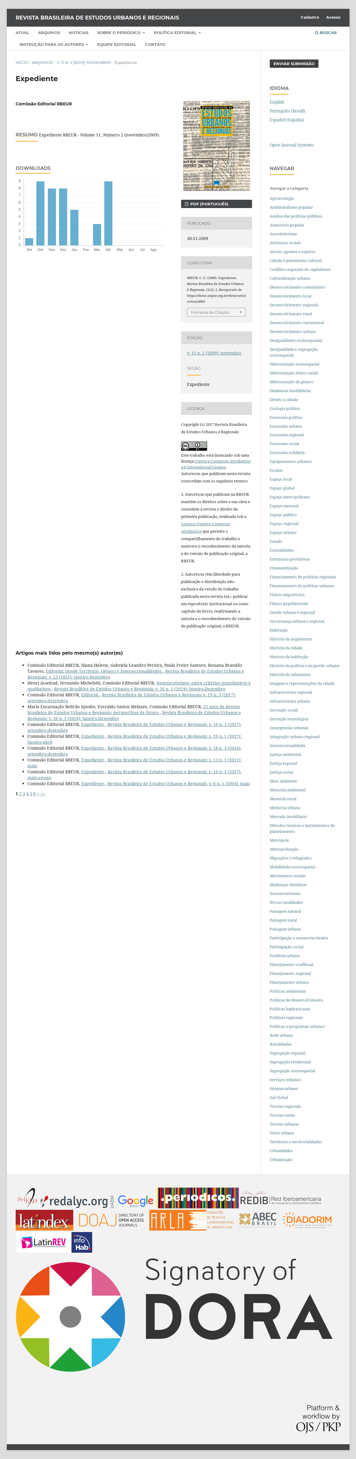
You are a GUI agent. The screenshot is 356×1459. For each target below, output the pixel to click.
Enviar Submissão (294, 63)
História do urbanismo (290, 674)
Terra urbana (282, 1133)
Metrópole (279, 840)
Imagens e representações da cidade (302, 683)
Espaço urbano (283, 532)
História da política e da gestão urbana (304, 665)
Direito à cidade (284, 399)
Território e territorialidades (296, 1141)
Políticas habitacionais (290, 1009)
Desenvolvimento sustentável (297, 322)
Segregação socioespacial (292, 1070)
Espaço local (281, 479)
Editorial (90, 695)
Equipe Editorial (116, 44)
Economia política (286, 417)
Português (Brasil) (287, 111)
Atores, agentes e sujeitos (293, 251)
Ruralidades (281, 1044)
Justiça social (281, 772)
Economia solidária (287, 452)
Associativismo (283, 233)
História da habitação (289, 656)
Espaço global (282, 488)
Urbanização (281, 1159)
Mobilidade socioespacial (292, 866)
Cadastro (310, 17)
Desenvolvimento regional (294, 304)
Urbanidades (281, 1150)
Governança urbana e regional (297, 621)
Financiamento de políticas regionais (303, 576)
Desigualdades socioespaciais (296, 340)
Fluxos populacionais (289, 603)
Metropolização (284, 849)
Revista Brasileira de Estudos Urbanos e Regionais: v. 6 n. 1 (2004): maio (179, 783)
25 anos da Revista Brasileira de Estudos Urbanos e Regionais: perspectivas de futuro (133, 709)
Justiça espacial (283, 763)
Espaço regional (284, 523)
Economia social (285, 443)
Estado (276, 541)
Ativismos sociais (286, 242)
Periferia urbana (285, 955)
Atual (22, 32)
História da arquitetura (291, 639)
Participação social (286, 946)
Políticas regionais (286, 1017)
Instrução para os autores (52, 44)
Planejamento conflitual (291, 964)
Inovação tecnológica (289, 719)
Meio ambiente (283, 781)
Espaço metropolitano (290, 497)
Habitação (279, 630)
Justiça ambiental (285, 754)
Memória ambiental (287, 790)
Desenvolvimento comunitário (297, 287)
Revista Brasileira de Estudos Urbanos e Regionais (97, 18)
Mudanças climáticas (288, 884)
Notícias (78, 32)
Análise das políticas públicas (296, 216)
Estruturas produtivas (290, 559)
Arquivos (49, 32)
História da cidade (286, 647)
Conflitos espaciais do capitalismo (300, 269)
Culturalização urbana (290, 278)
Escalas (276, 470)
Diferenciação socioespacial (294, 364)
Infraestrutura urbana (290, 701)
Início (22, 62)
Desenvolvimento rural (291, 313)
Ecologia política (285, 408)
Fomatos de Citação (210, 312)
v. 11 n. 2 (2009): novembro (84, 62)
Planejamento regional (290, 973)
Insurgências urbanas (289, 727)
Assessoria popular (287, 225)
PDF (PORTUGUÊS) (208, 204)
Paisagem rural (283, 920)
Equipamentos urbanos (291, 461)
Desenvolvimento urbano (293, 331)
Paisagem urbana (285, 929)
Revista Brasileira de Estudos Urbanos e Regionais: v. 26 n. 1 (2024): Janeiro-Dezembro (139, 689)
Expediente (93, 724)
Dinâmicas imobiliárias (290, 390)
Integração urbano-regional (295, 736)
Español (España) (287, 120)
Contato (155, 44)
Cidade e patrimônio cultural (296, 260)
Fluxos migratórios (287, 594)
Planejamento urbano (290, 982)
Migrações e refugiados (291, 858)
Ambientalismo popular (291, 207)
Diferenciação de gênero (291, 381)
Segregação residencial (290, 1062)
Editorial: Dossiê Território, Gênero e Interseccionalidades (104, 671)
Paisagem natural (285, 911)
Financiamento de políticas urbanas (302, 585)
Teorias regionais (285, 1106)
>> (42, 793)
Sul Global (279, 1097)
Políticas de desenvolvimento (296, 1000)
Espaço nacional (284, 505)
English (277, 102)
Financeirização (284, 568)
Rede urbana (281, 1035)
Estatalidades (282, 550)
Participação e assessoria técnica (299, 938)
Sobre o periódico (119, 32)
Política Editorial (176, 32)
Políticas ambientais (288, 991)
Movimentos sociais (288, 875)
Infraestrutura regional (291, 692)
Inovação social (284, 710)
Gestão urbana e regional (292, 612)
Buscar (326, 32)
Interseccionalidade (287, 745)
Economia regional (287, 434)
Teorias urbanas (284, 1124)
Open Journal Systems (291, 145)
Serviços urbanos (285, 1079)
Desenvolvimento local (291, 296)
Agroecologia (282, 198)
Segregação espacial (287, 1053)
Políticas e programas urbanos (297, 1026)
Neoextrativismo (285, 893)
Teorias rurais (282, 1115)
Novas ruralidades (286, 902)
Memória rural (283, 798)
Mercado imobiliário (288, 816)
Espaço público (283, 514)
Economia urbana (286, 426)
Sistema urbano (284, 1088)
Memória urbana (285, 807)
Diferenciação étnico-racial (294, 373)
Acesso (333, 17)
